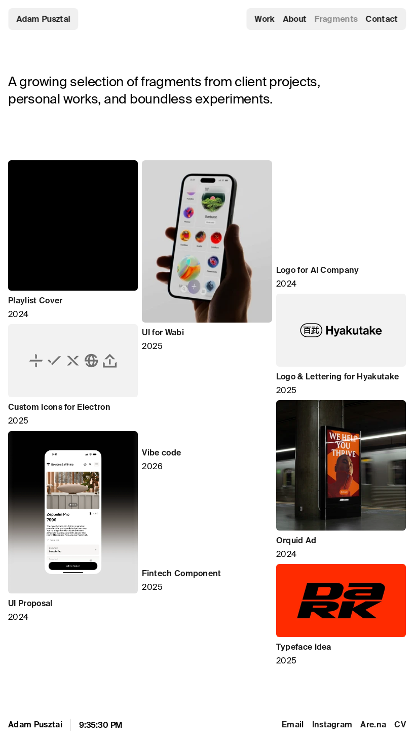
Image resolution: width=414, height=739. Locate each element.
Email (293, 724)
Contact (382, 18)
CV (400, 724)
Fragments (336, 18)
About (295, 18)
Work (265, 18)
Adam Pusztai (43, 18)
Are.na (373, 724)
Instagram (332, 724)
